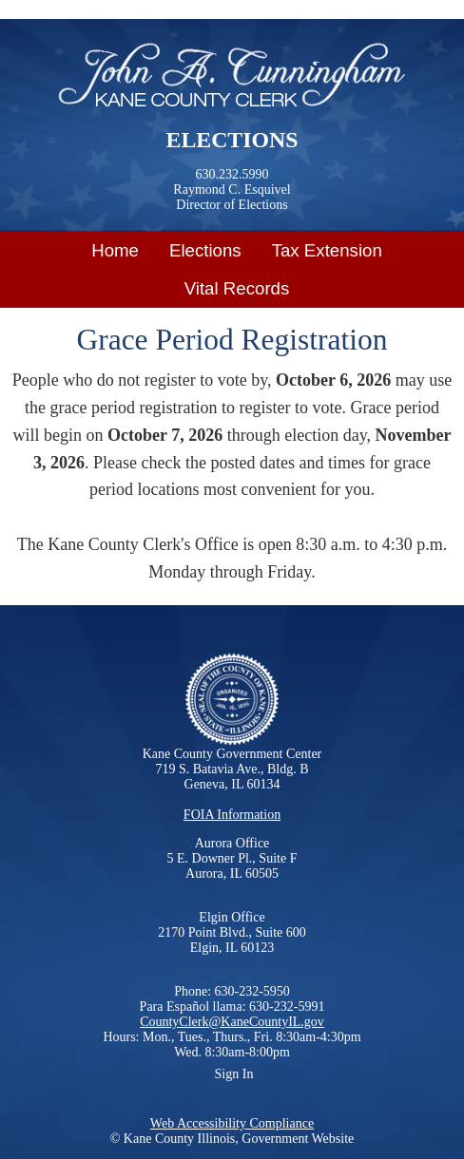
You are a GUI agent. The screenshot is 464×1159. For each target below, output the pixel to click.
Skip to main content (71, 12)
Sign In (234, 1074)
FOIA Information (232, 815)
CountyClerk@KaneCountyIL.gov (232, 1022)
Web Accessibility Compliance (232, 1123)
